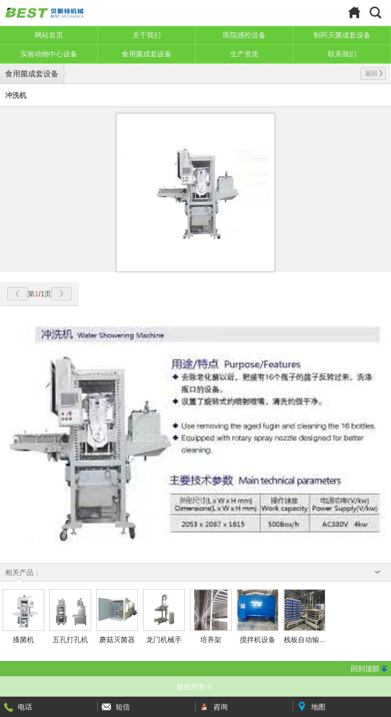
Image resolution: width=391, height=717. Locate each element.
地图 (318, 707)
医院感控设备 (244, 35)
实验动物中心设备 (48, 54)
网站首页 (49, 35)
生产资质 (244, 54)
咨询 (220, 707)
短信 (123, 707)
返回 (374, 73)
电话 (25, 707)
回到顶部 (365, 669)
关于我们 (146, 35)
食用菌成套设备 (147, 54)
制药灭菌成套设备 (342, 35)
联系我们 (342, 54)
